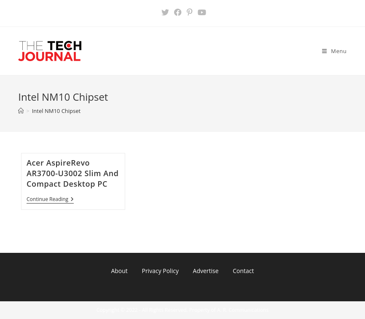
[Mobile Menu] (334, 51)
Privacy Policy (160, 271)
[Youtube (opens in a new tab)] (200, 12)
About (119, 271)
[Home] (21, 111)
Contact (243, 271)
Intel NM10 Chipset (56, 111)
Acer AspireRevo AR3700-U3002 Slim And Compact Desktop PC (73, 173)
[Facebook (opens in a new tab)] (178, 12)
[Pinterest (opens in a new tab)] (189, 12)
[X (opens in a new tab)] (165, 12)
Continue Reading (50, 200)
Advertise (206, 271)
